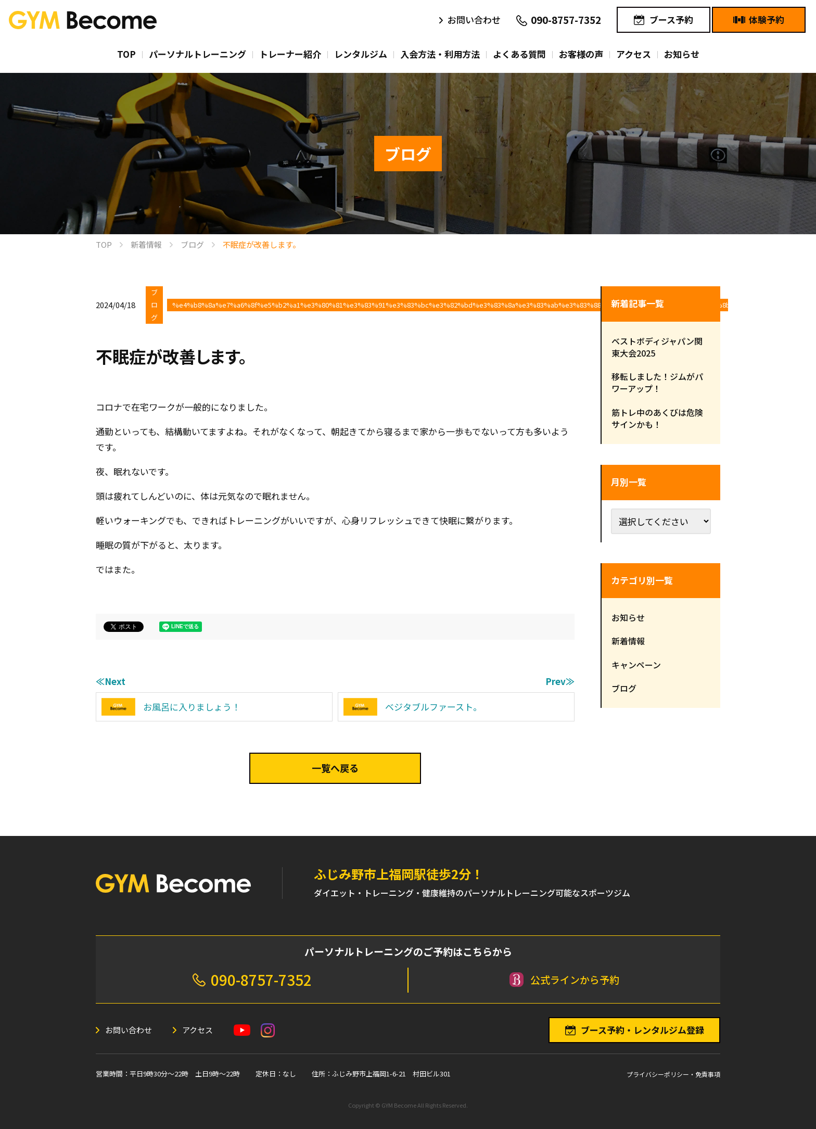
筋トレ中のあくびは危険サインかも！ (657, 418)
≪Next (110, 681)
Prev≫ (560, 681)
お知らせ (628, 617)
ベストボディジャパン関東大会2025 (657, 347)
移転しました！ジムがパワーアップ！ (657, 382)
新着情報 (628, 641)
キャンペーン (636, 664)
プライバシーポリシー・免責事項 (673, 1074)
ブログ (154, 304)
